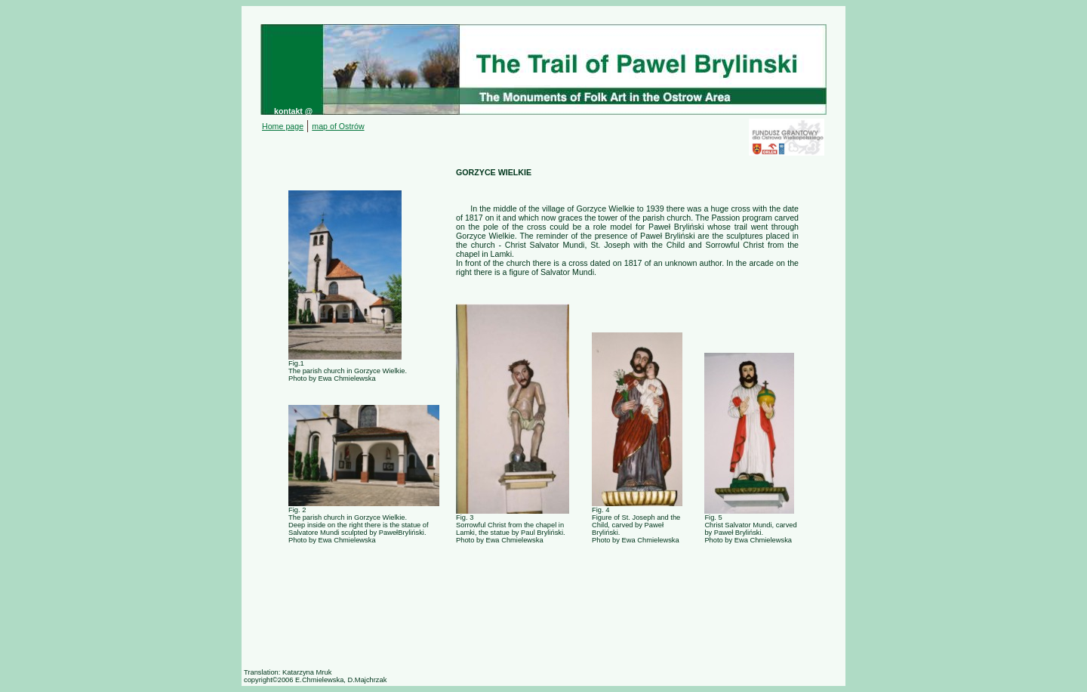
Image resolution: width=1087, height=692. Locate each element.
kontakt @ (293, 111)
